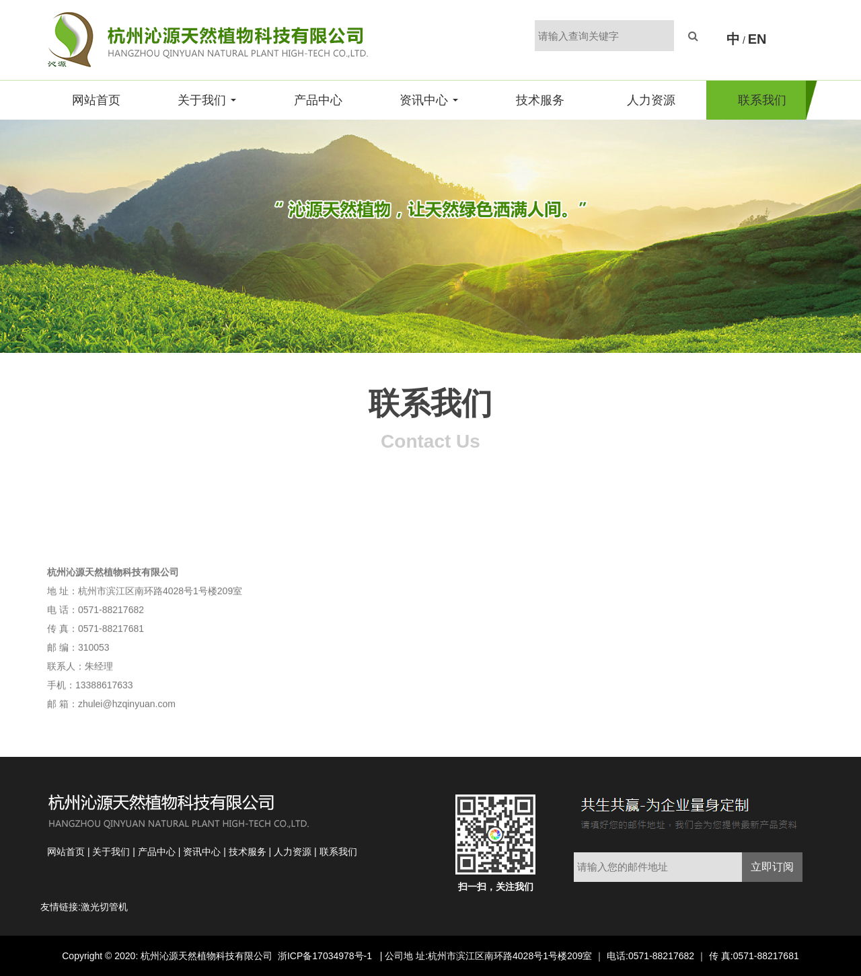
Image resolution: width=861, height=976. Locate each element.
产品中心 (318, 100)
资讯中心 (429, 100)
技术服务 (540, 100)
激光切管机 (104, 906)
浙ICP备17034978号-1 (326, 955)
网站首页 (96, 100)
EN (757, 39)
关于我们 (207, 100)
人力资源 (651, 100)
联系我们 (762, 100)
